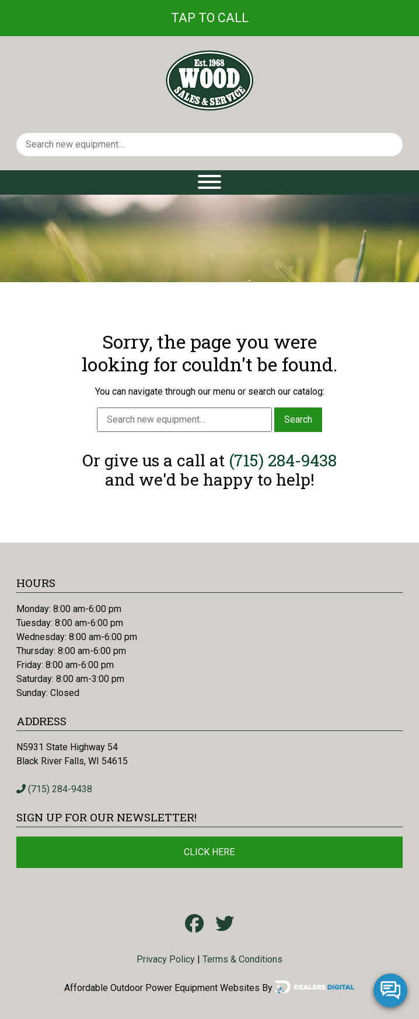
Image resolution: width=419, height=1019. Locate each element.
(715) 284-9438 (283, 460)
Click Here (209, 852)
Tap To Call (210, 17)
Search (298, 419)
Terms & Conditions (242, 959)
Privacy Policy (166, 959)
